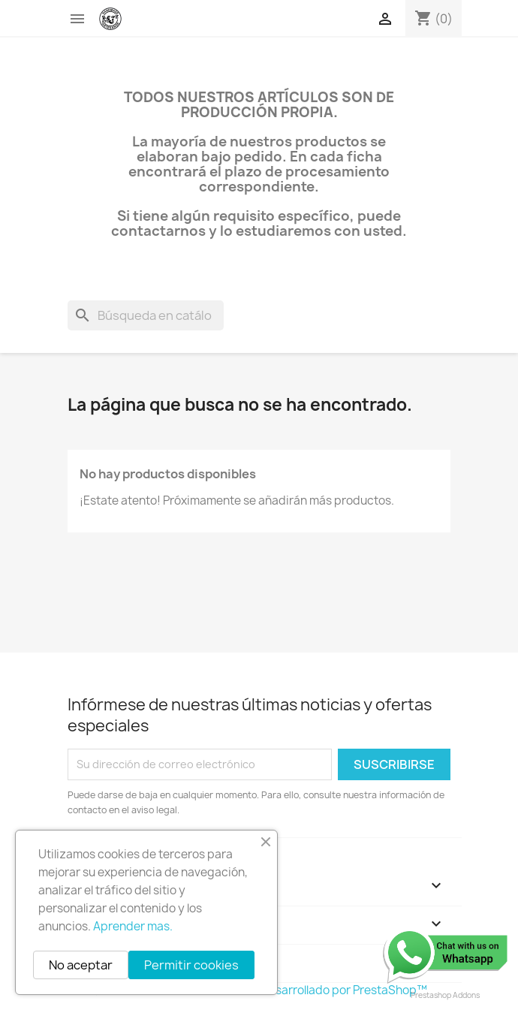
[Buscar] (146, 315)
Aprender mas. (133, 926)
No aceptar (81, 965)
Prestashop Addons (445, 995)
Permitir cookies (191, 965)
